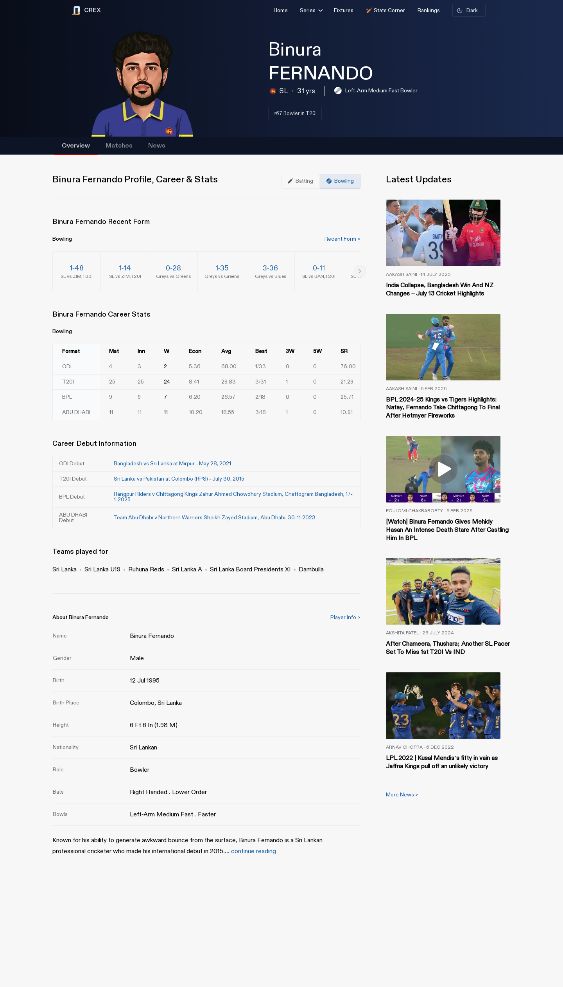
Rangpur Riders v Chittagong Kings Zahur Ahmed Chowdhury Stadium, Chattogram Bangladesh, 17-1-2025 (233, 496)
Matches (119, 146)
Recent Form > (342, 239)
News (156, 146)
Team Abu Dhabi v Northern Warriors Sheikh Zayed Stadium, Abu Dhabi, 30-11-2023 (215, 517)
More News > (402, 794)
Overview (76, 146)
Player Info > (345, 617)
